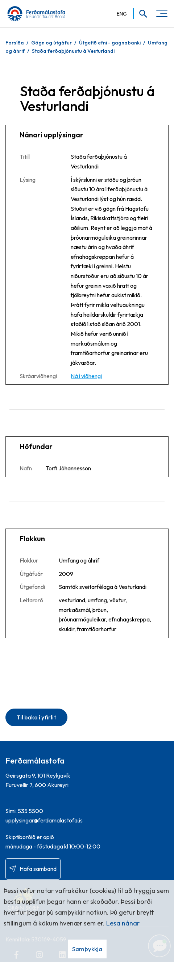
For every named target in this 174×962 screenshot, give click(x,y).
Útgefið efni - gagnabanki (110, 42)
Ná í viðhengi (86, 376)
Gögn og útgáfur (51, 42)
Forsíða (14, 42)
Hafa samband (38, 868)
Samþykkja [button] (87, 949)
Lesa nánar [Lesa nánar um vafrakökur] (123, 923)
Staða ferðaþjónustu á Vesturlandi (73, 51)
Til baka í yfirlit (36, 717)
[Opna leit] (141, 13)
